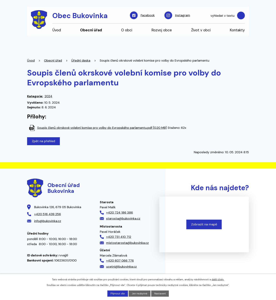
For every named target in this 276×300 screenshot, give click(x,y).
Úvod (56, 30)
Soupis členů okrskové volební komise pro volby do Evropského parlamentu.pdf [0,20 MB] (102, 128)
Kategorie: (35, 96)
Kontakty (237, 30)
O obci (126, 30)
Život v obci (201, 30)
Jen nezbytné (139, 293)
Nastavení (160, 293)
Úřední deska (80, 60)
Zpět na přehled (43, 141)
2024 (48, 96)
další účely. (218, 279)
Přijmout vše (118, 293)
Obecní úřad (91, 30)
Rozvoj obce (161, 30)
